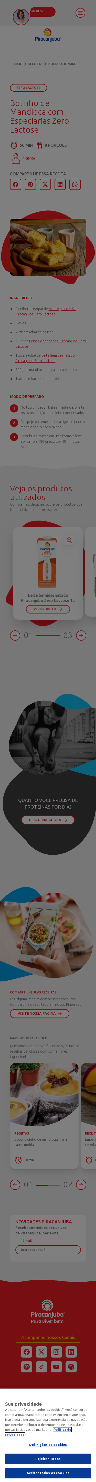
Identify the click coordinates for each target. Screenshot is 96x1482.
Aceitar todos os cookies (48, 1476)
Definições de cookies (48, 1448)
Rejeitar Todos (48, 1462)
